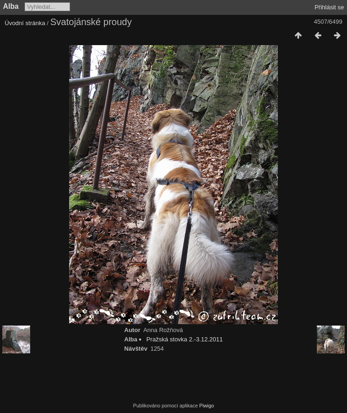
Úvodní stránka (25, 23)
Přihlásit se (329, 7)
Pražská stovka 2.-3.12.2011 (184, 339)
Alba (11, 6)
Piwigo (206, 405)
